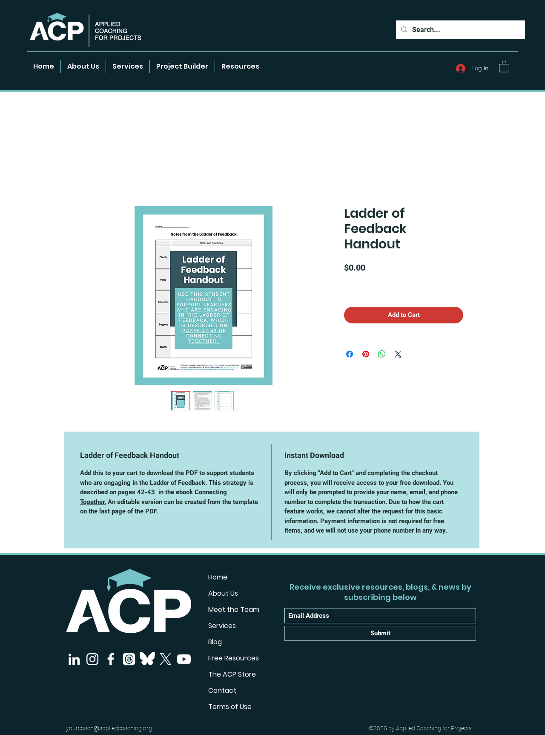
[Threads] (129, 659)
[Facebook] (111, 659)
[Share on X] (398, 354)
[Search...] (459, 29)
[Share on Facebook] (349, 354)
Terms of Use (230, 707)
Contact (222, 690)
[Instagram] (92, 659)
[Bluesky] (147, 659)
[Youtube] (184, 659)
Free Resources (233, 658)
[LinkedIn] (74, 659)
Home (217, 577)
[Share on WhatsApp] (382, 354)
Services (222, 626)
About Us (223, 593)
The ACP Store (232, 674)
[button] (240, 66)
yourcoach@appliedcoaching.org (109, 728)
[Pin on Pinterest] (366, 354)
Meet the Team (233, 609)
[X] (166, 659)
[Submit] (380, 633)
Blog (215, 642)
